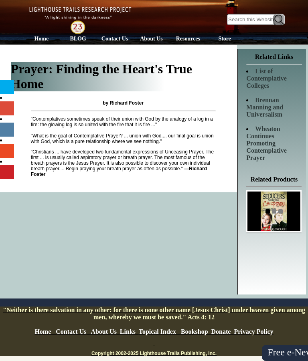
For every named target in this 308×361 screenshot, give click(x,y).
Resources (188, 39)
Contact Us (114, 39)
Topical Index (157, 331)
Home (41, 39)
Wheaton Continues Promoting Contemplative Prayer (266, 143)
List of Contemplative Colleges (266, 78)
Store (224, 39)
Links (128, 331)
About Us (151, 39)
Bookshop (194, 331)
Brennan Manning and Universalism (264, 107)
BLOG (78, 39)
